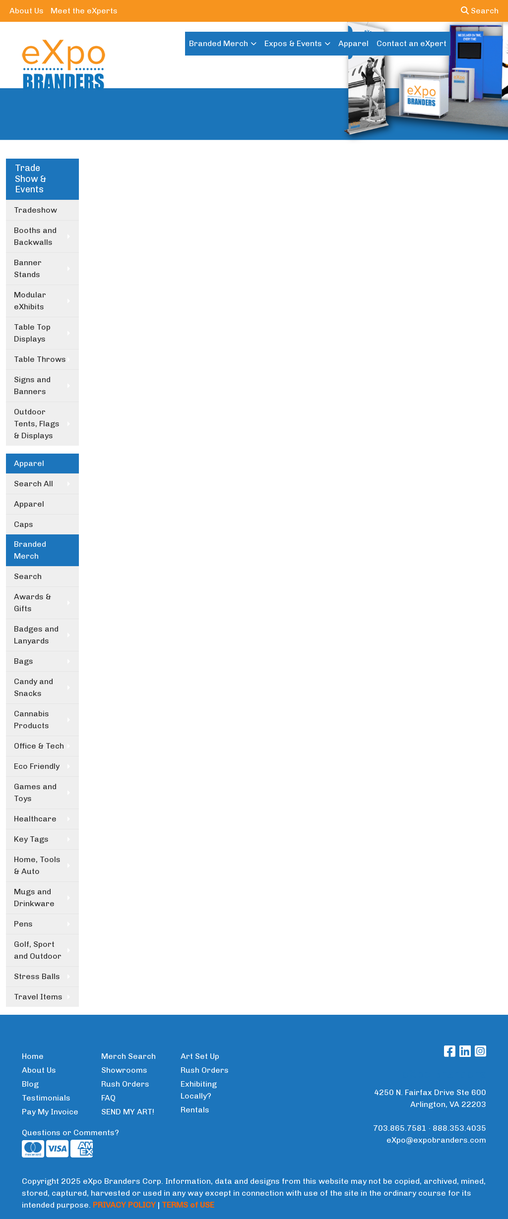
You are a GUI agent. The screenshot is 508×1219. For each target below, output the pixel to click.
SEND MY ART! (127, 1111)
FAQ (108, 1098)
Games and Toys (35, 792)
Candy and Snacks (33, 687)
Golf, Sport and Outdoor (38, 950)
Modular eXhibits (30, 300)
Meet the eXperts (84, 10)
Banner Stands (28, 268)
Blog (30, 1084)
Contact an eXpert (411, 43)
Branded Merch (218, 43)
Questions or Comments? (70, 1132)
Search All (33, 483)
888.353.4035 (459, 1128)
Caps (23, 524)
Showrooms (124, 1070)
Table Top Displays (32, 333)
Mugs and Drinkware (34, 897)
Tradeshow (35, 210)
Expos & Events (293, 43)
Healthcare (35, 818)
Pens (23, 924)
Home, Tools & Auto (37, 865)
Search (480, 10)
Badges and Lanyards (36, 634)
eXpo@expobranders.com (436, 1140)
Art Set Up (200, 1056)
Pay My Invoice (50, 1111)
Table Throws (40, 359)
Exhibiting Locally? (199, 1090)
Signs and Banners (32, 385)
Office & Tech (39, 746)
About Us (26, 10)
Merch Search (128, 1056)
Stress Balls (37, 976)
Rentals (195, 1109)
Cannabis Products (31, 719)
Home (33, 1056)
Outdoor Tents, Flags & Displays (37, 423)
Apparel (353, 43)
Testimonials (46, 1098)
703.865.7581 (400, 1128)
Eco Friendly (37, 766)
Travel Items (38, 996)
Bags (23, 661)
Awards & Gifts (32, 602)
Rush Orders (125, 1084)
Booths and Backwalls (35, 236)
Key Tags (31, 839)
